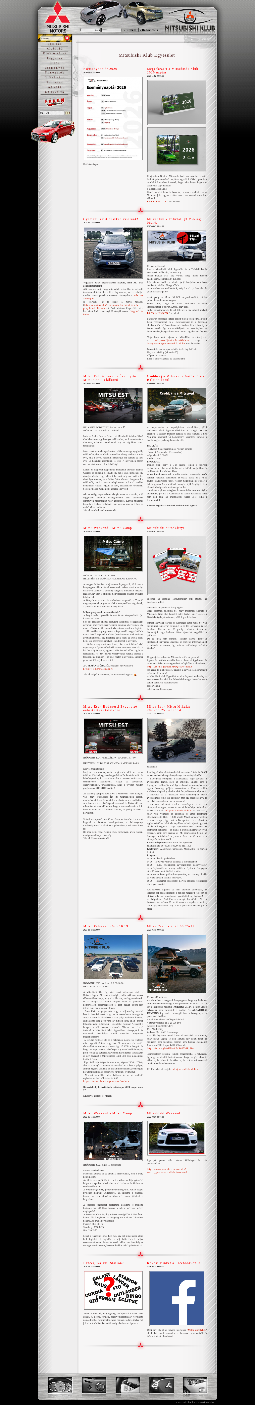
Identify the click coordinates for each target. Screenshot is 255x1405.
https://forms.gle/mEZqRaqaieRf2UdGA (106, 1081)
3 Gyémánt (55, 77)
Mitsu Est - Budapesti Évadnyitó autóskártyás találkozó (110, 708)
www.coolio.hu (183, 1402)
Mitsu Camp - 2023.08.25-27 (170, 926)
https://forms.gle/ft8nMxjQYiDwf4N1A (169, 666)
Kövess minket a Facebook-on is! (174, 1263)
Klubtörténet (55, 53)
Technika (54, 82)
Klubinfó (55, 48)
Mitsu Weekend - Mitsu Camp (107, 528)
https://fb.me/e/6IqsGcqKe (98, 668)
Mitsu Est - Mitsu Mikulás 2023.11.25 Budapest (169, 708)
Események (55, 67)
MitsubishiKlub (197, 1330)
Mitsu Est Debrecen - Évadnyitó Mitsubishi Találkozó (109, 377)
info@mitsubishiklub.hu (178, 810)
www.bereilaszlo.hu (204, 1402)
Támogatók (55, 72)
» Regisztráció (149, 29)
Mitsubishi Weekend (163, 1113)
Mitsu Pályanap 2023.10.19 (105, 926)
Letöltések (55, 91)
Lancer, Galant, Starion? (103, 1263)
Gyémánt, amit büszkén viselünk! (110, 219)
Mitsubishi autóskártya (166, 528)
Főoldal (55, 43)
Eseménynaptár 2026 (100, 68)
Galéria (55, 86)
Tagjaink (55, 58)
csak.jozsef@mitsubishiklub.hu (171, 340)
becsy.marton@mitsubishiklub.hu (166, 343)
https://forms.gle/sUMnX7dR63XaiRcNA (170, 1048)
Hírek (55, 62)
